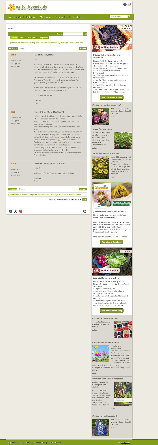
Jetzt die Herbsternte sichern (106, 278)
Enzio (13, 54)
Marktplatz (45, 17)
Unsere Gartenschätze (102, 129)
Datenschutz (26, 442)
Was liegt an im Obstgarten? (105, 318)
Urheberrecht (39, 442)
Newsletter (77, 17)
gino (12, 111)
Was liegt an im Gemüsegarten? (106, 105)
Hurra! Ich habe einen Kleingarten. (108, 378)
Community (61, 17)
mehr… (113, 117)
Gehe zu (52, 199)
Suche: (59, 34)
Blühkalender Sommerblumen (105, 342)
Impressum (12, 442)
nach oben (125, 442)
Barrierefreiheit (54, 442)
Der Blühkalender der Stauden (106, 153)
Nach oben (13, 189)
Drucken (83, 49)
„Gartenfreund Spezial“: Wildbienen (109, 211)
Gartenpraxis (14, 17)
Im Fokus (30, 17)
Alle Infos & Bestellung (112, 242)
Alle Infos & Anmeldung (112, 97)
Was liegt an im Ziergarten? (104, 416)
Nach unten (13, 49)
